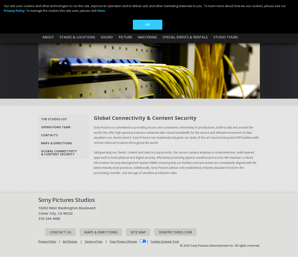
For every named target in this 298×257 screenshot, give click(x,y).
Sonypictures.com (175, 232)
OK (147, 24)
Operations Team (55, 127)
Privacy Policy (47, 242)
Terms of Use (93, 242)
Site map (138, 232)
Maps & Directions (56, 143)
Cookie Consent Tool (165, 242)
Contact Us (60, 232)
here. (102, 10)
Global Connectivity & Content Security (59, 152)
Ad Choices (70, 242)
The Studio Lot (54, 119)
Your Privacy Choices (123, 242)
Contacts (49, 135)
